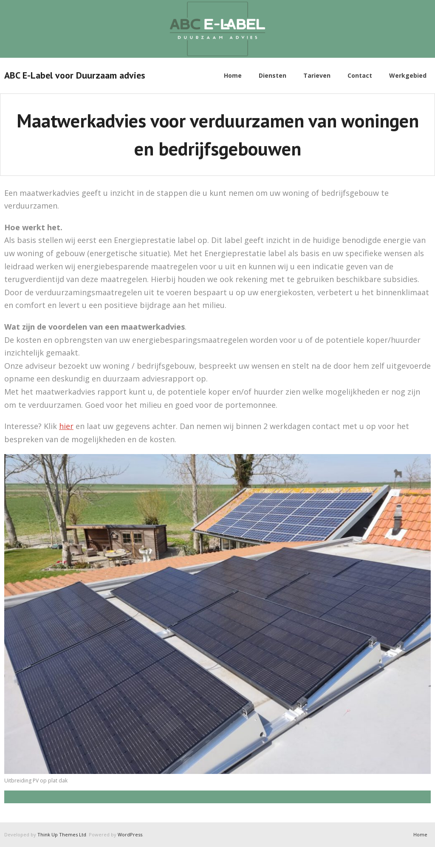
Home (420, 834)
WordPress (130, 834)
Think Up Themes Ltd (61, 834)
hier (66, 426)
